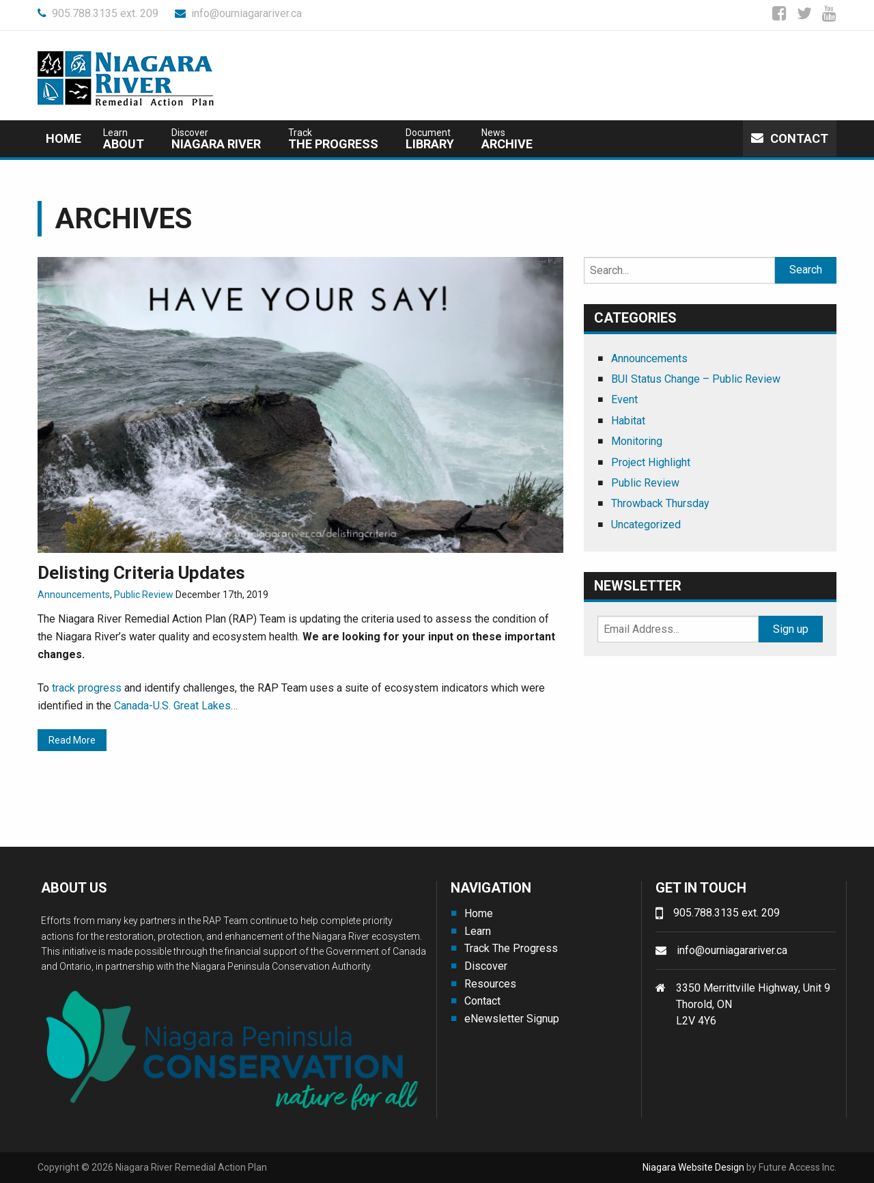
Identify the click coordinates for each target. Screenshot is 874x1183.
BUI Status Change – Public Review (695, 378)
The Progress (333, 139)
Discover (485, 966)
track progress (87, 687)
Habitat (628, 420)
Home (63, 138)
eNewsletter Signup (511, 1018)
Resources (490, 983)
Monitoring (636, 441)
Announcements (74, 594)
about (123, 139)
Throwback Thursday (660, 503)
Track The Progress (511, 948)
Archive (507, 139)
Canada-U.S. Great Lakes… (176, 705)
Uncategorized (646, 524)
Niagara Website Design (693, 1167)
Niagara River (216, 139)
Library (430, 139)
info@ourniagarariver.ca (238, 13)
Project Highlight (650, 462)
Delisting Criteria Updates (141, 572)
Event (624, 399)
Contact (789, 138)
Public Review (143, 594)
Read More (72, 740)
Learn (477, 931)
